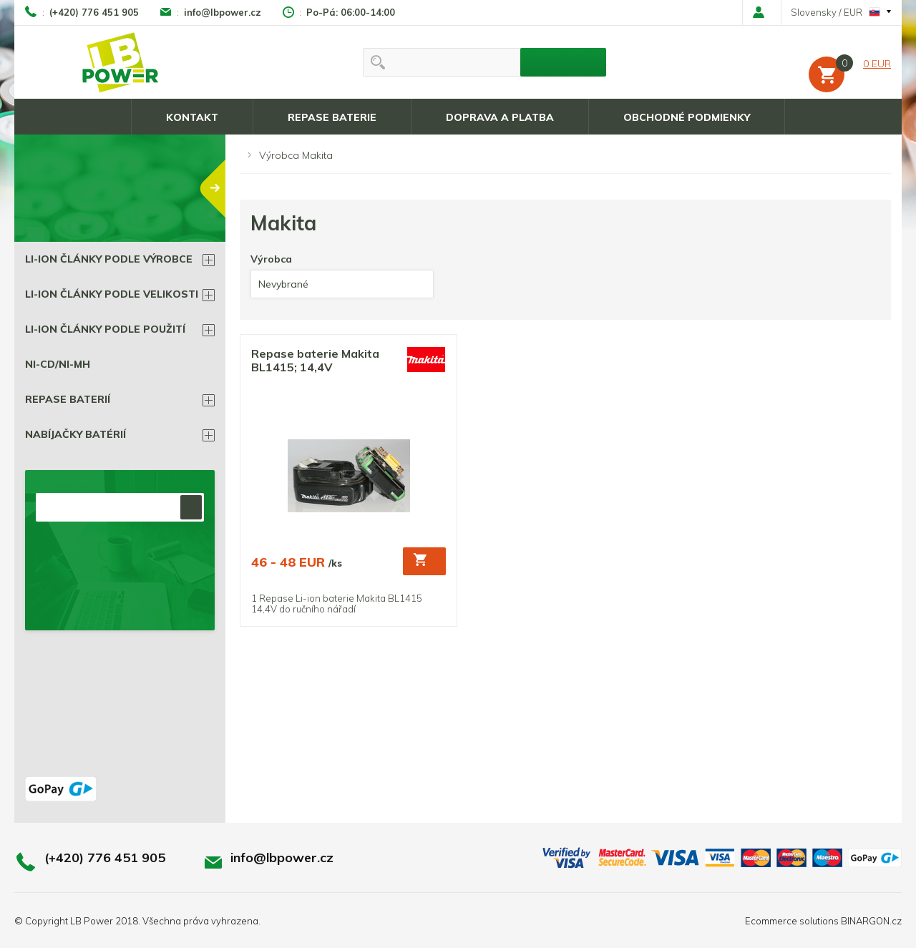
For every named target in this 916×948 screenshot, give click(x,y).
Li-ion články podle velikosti (111, 294)
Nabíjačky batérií (75, 434)
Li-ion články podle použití (105, 329)
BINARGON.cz (871, 921)
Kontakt (192, 117)
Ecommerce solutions (792, 921)
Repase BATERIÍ (67, 399)
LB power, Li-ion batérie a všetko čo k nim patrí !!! (120, 62)
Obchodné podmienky (686, 117)
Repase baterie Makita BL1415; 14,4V (315, 360)
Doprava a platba (500, 117)
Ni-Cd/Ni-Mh (57, 364)
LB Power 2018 (104, 921)
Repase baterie (332, 117)
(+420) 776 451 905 (94, 12)
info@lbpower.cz (222, 12)
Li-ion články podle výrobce (109, 259)
